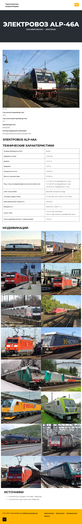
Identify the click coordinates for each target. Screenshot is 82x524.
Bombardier (6, 127)
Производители (71, 513)
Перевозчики (60, 513)
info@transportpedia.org (30, 513)
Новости (47, 516)
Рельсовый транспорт (34, 29)
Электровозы (50, 29)
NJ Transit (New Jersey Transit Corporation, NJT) (17, 133)
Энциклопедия (49, 513)
